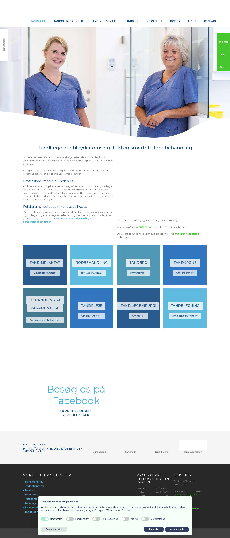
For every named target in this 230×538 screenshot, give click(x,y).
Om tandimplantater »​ (45, 272)
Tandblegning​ (185, 306)
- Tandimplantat (33, 481)
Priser (175, 21)
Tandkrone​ (185, 263)
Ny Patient (154, 21)
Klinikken (131, 21)
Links (192, 21)
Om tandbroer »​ (138, 272)
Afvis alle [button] (153, 529)
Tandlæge (38, 21)
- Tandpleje (30, 503)
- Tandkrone (30, 494)
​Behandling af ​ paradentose (45, 304)
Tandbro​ (138, 263)
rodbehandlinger (83, 218)
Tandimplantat (45, 263)
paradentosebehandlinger (37, 221)
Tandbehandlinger (68, 21)
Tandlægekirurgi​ (138, 306)
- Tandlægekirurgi (34, 507)
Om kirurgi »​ (138, 315)
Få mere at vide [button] (54, 529)
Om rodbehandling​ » (91, 273)
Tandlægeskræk (103, 21)
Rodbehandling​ (92, 263)
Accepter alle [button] (177, 529)
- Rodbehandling (33, 485)
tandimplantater (64, 218)
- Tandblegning (32, 511)
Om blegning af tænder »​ (185, 315)
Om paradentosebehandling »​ (45, 320)
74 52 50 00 (145, 227)
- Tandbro (29, 490)
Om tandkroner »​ (185, 272)
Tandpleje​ (91, 306)
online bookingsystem (185, 233)
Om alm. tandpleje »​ (91, 315)
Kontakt (210, 21)
